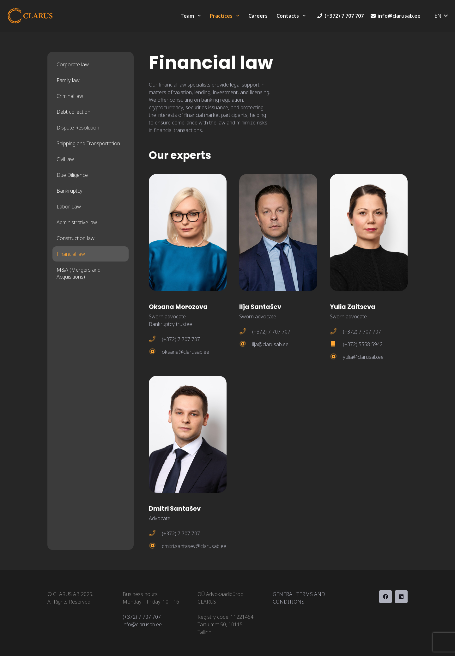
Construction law (75, 238)
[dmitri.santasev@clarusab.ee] (155, 546)
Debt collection (73, 111)
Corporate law (73, 64)
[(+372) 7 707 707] (155, 339)
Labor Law (69, 206)
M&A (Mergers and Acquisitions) (78, 273)
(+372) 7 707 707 (181, 339)
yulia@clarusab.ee (363, 356)
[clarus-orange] (30, 15)
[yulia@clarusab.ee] (336, 357)
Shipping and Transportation (88, 143)
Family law (68, 80)
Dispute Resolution (78, 127)
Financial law (71, 253)
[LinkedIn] (401, 596)
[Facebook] (385, 596)
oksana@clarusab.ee (185, 351)
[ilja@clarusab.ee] (245, 344)
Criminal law (70, 96)
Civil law (65, 159)
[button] (440, 16)
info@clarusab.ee (142, 624)
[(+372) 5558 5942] (336, 344)
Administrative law (77, 222)
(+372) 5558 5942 (363, 344)
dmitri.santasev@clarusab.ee (194, 546)
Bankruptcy (69, 190)
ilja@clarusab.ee (270, 344)
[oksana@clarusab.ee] (155, 352)
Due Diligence (72, 175)
